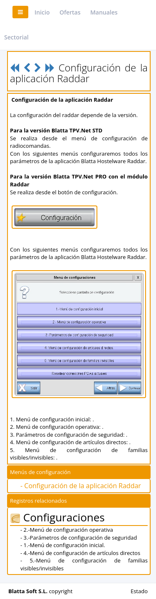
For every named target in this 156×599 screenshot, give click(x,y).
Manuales (104, 12)
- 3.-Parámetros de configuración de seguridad (78, 537)
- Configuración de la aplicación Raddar (80, 485)
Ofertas (70, 12)
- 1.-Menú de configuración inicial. (62, 545)
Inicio (42, 12)
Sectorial (16, 37)
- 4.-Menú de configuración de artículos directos (80, 553)
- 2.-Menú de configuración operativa (66, 529)
